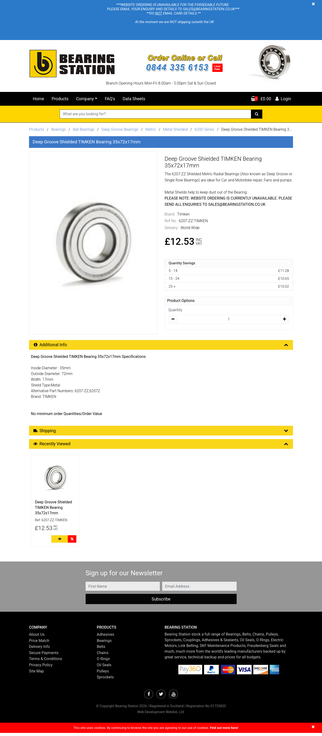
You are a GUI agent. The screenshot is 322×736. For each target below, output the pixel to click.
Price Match (39, 643)
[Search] (256, 114)
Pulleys (103, 674)
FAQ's (110, 98)
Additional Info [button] (161, 345)
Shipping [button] (161, 432)
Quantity (175, 310)
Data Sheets (134, 98)
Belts (101, 649)
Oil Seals (104, 668)
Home (38, 98)
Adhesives (105, 637)
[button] (59, 630)
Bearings (58, 129)
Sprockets (105, 680)
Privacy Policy (41, 668)
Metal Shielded (175, 129)
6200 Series (205, 129)
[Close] (313, 3)
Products (60, 98)
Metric (151, 129)
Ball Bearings (83, 129)
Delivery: (171, 227)
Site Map (36, 674)
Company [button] (85, 98)
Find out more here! (224, 731)
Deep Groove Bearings (120, 129)
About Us (36, 637)
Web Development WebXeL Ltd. (161, 715)
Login (283, 98)
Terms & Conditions (45, 662)
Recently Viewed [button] (161, 446)
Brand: (170, 214)
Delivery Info (39, 649)
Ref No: (171, 221)
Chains (102, 656)
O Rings (103, 662)
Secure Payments (44, 656)
